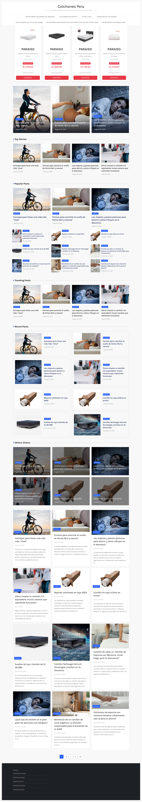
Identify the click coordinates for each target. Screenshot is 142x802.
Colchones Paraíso (19, 773)
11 (76, 756)
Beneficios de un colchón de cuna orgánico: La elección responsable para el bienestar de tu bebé (75, 266)
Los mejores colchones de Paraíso (40, 17)
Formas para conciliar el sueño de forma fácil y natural (113, 344)
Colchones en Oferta (69, 17)
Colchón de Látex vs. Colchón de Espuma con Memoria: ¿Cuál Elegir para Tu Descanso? (115, 251)
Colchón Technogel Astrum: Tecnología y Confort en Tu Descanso (115, 425)
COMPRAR (28, 78)
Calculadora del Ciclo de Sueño (29, 22)
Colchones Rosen (19, 777)
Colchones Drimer (19, 785)
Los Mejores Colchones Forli (114, 22)
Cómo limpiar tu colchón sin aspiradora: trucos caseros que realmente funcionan (114, 168)
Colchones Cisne (18, 789)
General (19, 119)
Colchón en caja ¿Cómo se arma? (112, 234)
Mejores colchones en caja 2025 (73, 234)
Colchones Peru (71, 6)
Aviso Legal (88, 17)
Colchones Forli (18, 781)
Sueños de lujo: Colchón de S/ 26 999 (36, 249)
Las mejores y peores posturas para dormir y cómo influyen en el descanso (109, 123)
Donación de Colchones (107, 17)
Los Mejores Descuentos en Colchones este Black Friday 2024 (72, 22)
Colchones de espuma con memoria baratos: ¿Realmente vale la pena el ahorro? (113, 266)
